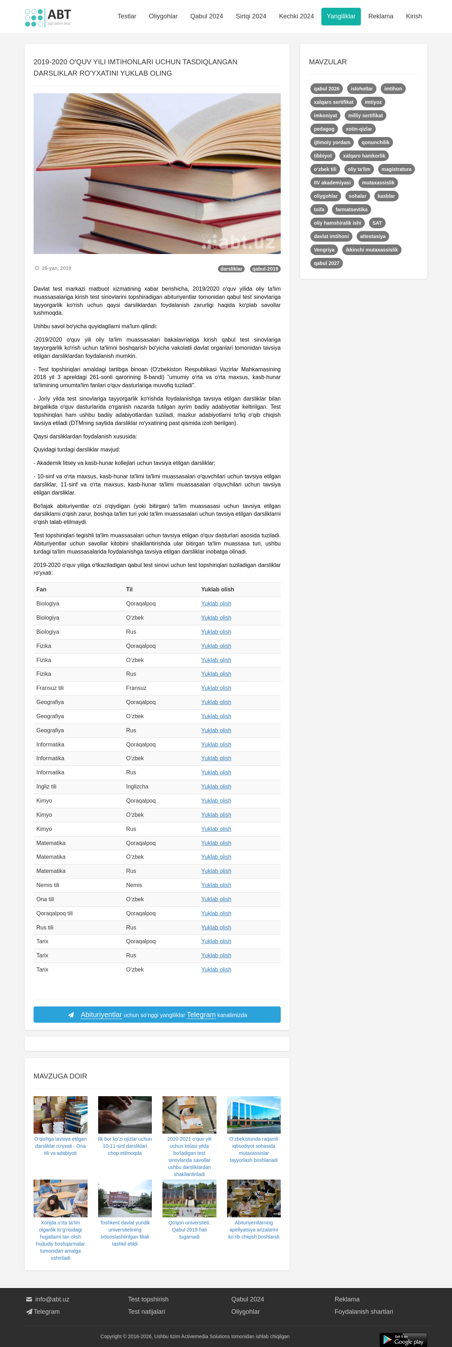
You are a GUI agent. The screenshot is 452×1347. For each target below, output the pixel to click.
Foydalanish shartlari (364, 1311)
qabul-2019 (265, 269)
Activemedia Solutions (205, 1336)
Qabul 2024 (206, 16)
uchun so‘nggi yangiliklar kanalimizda (157, 1015)
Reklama (380, 16)
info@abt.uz (47, 1299)
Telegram (42, 1311)
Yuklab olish (216, 604)
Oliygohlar (163, 16)
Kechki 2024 (296, 16)
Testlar (127, 16)
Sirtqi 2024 (251, 16)
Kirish (414, 16)
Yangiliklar (341, 16)
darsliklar (231, 269)
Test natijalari (146, 1311)
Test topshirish (148, 1299)
